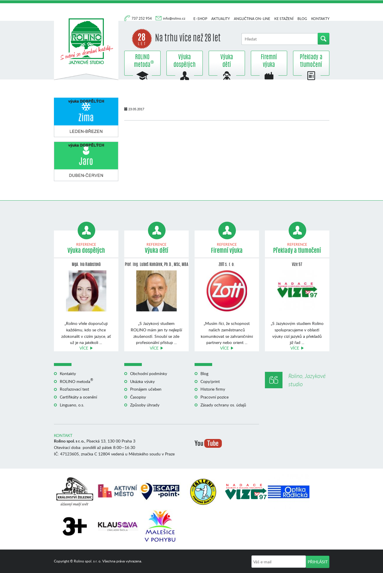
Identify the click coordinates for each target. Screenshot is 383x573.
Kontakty (320, 18)
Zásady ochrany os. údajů (223, 405)
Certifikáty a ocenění (78, 397)
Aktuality (220, 18)
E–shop (200, 18)
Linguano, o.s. (72, 405)
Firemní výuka (269, 61)
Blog (302, 18)
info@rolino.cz (174, 18)
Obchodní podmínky (148, 373)
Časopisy (138, 397)
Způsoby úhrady (144, 405)
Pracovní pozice (214, 397)
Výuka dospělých (184, 61)
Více (83, 348)
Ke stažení (283, 18)
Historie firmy (212, 389)
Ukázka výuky (142, 381)
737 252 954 (142, 18)
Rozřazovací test (74, 389)
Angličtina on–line (252, 18)
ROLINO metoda (142, 61)
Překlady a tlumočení (311, 61)
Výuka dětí (226, 61)
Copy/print (210, 381)
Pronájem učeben (145, 389)
